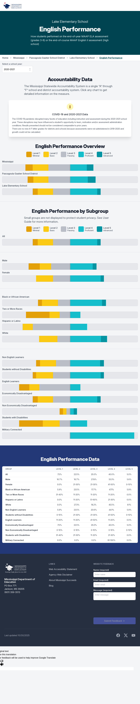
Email (100, 580)
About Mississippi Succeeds (62, 580)
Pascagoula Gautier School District (47, 57)
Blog (51, 585)
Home (5, 57)
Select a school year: (12, 64)
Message (102, 590)
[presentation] (114, 608)
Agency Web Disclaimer (60, 574)
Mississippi (18, 57)
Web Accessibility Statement (63, 569)
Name (101, 570)
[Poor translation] (1, 662)
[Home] (12, 5)
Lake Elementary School (82, 57)
